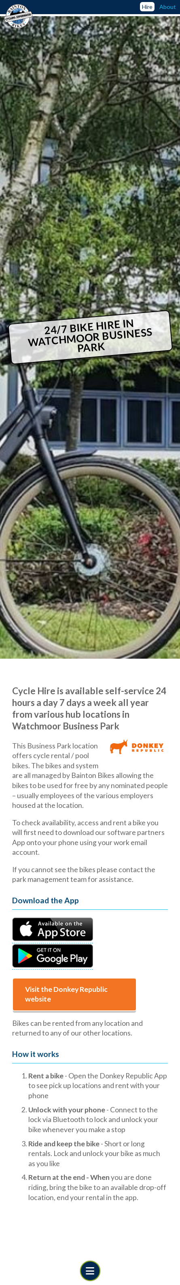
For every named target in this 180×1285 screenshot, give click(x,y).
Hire (147, 6)
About (167, 6)
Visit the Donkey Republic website (66, 994)
